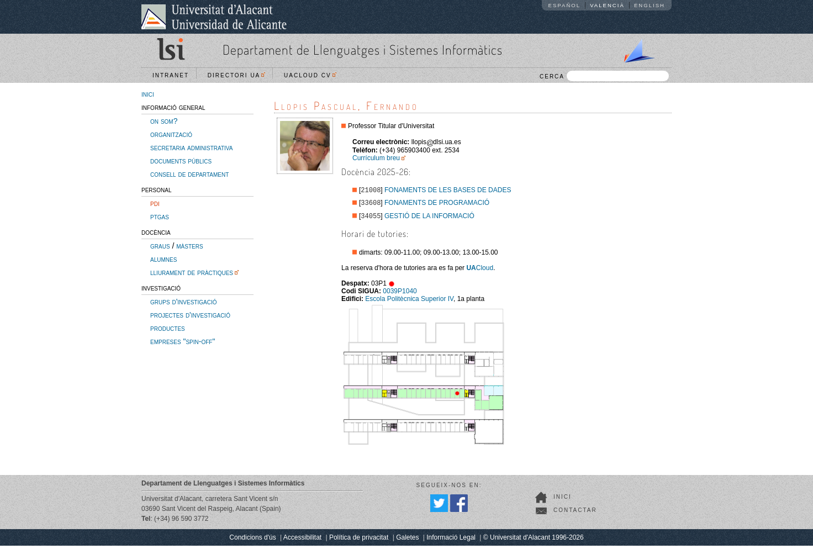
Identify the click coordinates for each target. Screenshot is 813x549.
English (649, 5)
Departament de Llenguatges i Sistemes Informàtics (363, 49)
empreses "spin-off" (182, 341)
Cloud (479, 271)
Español (564, 5)
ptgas (159, 216)
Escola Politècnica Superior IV (409, 302)
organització (171, 134)
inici (147, 93)
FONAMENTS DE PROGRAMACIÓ (436, 205)
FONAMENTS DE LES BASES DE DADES (447, 191)
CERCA (604, 76)
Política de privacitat (358, 541)
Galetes (407, 541)
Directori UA (237, 75)
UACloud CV (310, 75)
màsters (189, 245)
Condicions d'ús (252, 541)
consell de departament (189, 174)
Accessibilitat (302, 541)
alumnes (163, 259)
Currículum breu (376, 158)
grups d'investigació (183, 301)
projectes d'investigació (190, 314)
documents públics (181, 160)
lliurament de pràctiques (191, 272)
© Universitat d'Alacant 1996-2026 (533, 541)
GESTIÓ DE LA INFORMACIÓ (429, 219)
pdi (155, 203)
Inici (562, 500)
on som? (163, 121)
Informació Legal (451, 541)
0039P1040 (399, 294)
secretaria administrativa (191, 147)
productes (167, 328)
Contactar (575, 513)
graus (160, 245)
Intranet (170, 75)
